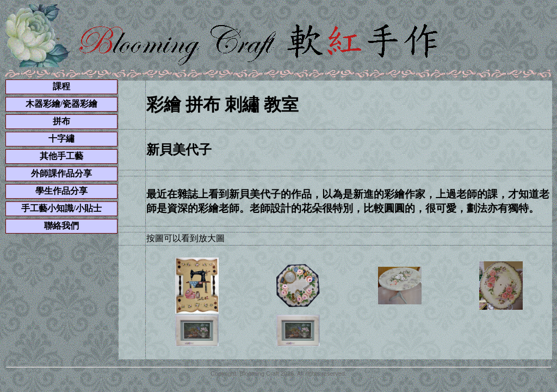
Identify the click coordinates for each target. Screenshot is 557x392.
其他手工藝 (61, 156)
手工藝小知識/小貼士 (61, 208)
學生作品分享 (61, 190)
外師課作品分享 (61, 173)
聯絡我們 (61, 225)
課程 (61, 86)
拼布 (61, 121)
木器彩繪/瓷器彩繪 (61, 103)
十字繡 (61, 138)
